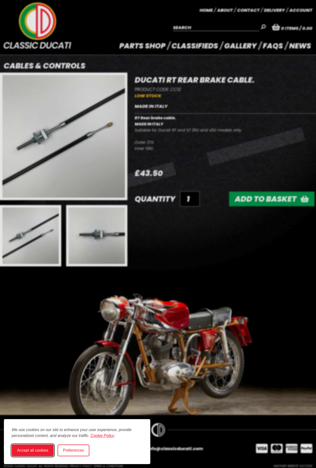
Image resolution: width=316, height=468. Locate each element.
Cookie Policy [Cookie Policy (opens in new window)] (102, 436)
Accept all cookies (32, 450)
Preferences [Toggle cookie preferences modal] (73, 450)
